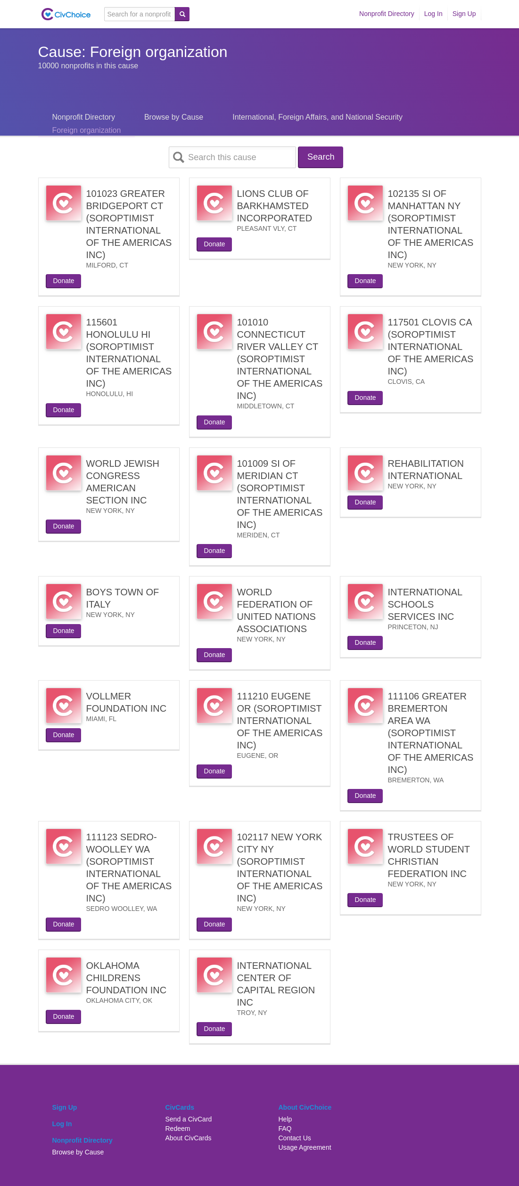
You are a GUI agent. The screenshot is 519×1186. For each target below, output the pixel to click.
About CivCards (188, 1139)
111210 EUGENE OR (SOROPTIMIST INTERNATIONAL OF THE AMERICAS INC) (280, 721)
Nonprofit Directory (386, 13)
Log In (433, 13)
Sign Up (464, 13)
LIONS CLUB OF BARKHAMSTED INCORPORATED (275, 206)
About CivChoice (305, 1108)
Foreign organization (86, 130)
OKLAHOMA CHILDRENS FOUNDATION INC (126, 978)
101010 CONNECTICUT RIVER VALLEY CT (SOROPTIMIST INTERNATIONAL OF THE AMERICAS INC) (280, 360)
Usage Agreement (305, 1148)
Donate (63, 281)
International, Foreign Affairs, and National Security (317, 117)
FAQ (285, 1129)
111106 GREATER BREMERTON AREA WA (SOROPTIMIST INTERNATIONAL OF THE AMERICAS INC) (431, 734)
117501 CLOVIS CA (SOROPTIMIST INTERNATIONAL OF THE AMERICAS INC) (431, 347)
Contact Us (295, 1139)
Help (285, 1120)
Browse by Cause (173, 117)
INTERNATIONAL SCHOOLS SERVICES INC (425, 605)
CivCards (179, 1108)
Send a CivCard (188, 1120)
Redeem (177, 1129)
